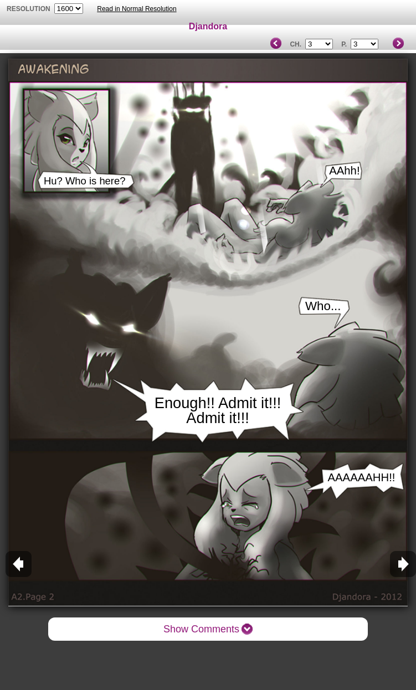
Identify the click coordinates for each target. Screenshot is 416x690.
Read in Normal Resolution (136, 9)
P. (344, 44)
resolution (29, 9)
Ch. (295, 44)
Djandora (208, 26)
